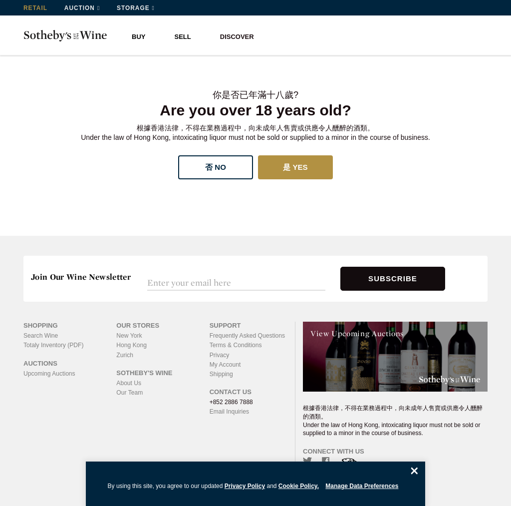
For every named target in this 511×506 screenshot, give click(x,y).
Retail (35, 7)
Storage (133, 7)
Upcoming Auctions (49, 373)
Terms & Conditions (235, 345)
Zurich (124, 354)
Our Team (129, 392)
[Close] (414, 470)
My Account (225, 364)
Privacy (219, 354)
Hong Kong (131, 345)
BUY (138, 36)
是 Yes (295, 167)
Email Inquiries (229, 411)
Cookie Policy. (298, 486)
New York (129, 335)
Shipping (221, 373)
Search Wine (40, 335)
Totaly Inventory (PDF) (53, 345)
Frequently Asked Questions (247, 335)
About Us (128, 382)
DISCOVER (237, 36)
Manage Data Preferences (361, 486)
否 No (215, 167)
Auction (79, 7)
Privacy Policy (245, 486)
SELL (182, 36)
